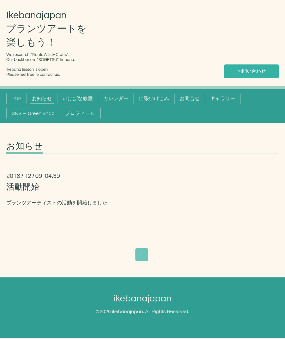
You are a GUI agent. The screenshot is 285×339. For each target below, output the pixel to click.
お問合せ (190, 98)
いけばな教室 (77, 98)
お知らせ (42, 98)
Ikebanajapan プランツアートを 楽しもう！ (46, 29)
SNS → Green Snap (33, 113)
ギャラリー (222, 98)
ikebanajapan (142, 299)
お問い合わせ (251, 71)
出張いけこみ (154, 98)
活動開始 (22, 187)
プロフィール (80, 113)
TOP (16, 98)
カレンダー (115, 98)
